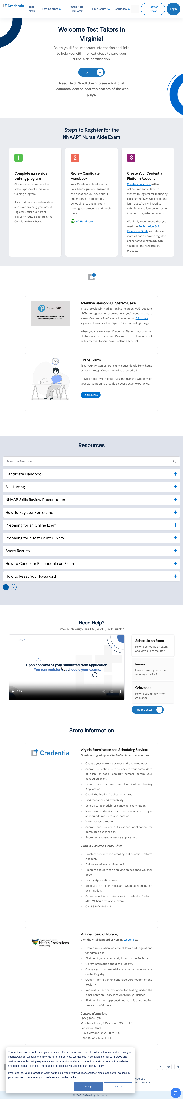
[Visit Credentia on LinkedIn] (160, 1067)
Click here (142, 318)
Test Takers (31, 9)
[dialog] (70, 1070)
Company (122, 9)
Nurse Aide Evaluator (76, 9)
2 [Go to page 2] (13, 587)
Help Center (101, 9)
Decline (118, 1086)
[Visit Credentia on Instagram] (177, 1067)
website (129, 939)
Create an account (139, 184)
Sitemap (146, 1082)
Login (93, 72)
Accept (88, 1086)
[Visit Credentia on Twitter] (169, 1067)
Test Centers (51, 9)
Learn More (91, 395)
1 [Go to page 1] (5, 587)
